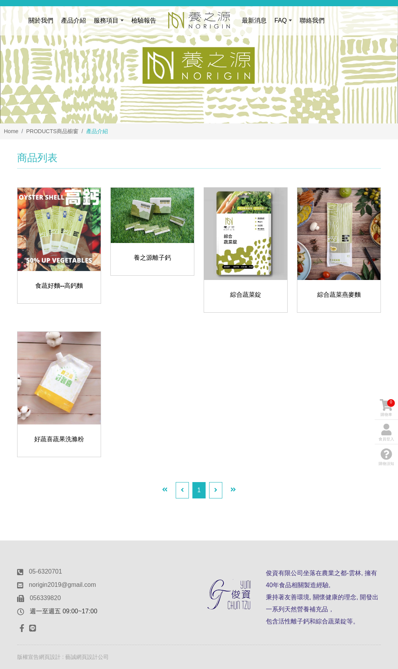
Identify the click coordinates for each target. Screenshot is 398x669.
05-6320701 (45, 571)
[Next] (215, 490)
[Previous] (182, 490)
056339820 (45, 598)
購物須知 (386, 457)
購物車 (387, 408)
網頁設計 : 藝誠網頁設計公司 (74, 657)
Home (11, 131)
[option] (199, 61)
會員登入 (386, 432)
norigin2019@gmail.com (62, 584)
